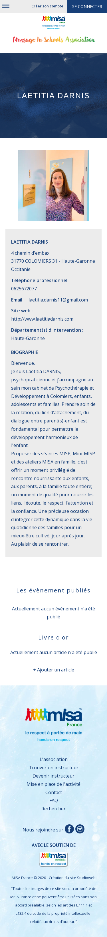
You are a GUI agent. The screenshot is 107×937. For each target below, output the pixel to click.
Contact (53, 792)
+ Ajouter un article (53, 670)
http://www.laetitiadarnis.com (42, 319)
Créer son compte (47, 6)
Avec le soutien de (43, 855)
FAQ (53, 800)
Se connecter (87, 6)
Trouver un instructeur (53, 767)
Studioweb (86, 877)
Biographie (24, 352)
